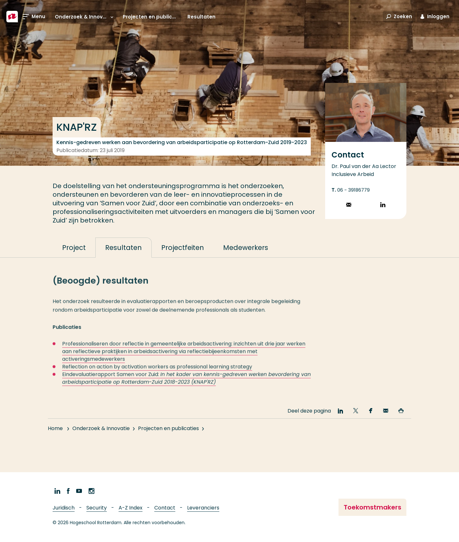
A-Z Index (130, 507)
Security (96, 507)
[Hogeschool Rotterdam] (12, 16)
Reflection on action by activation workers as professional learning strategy (157, 372)
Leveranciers (203, 507)
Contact (164, 507)
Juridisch (64, 507)
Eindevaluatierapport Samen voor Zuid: (186, 383)
